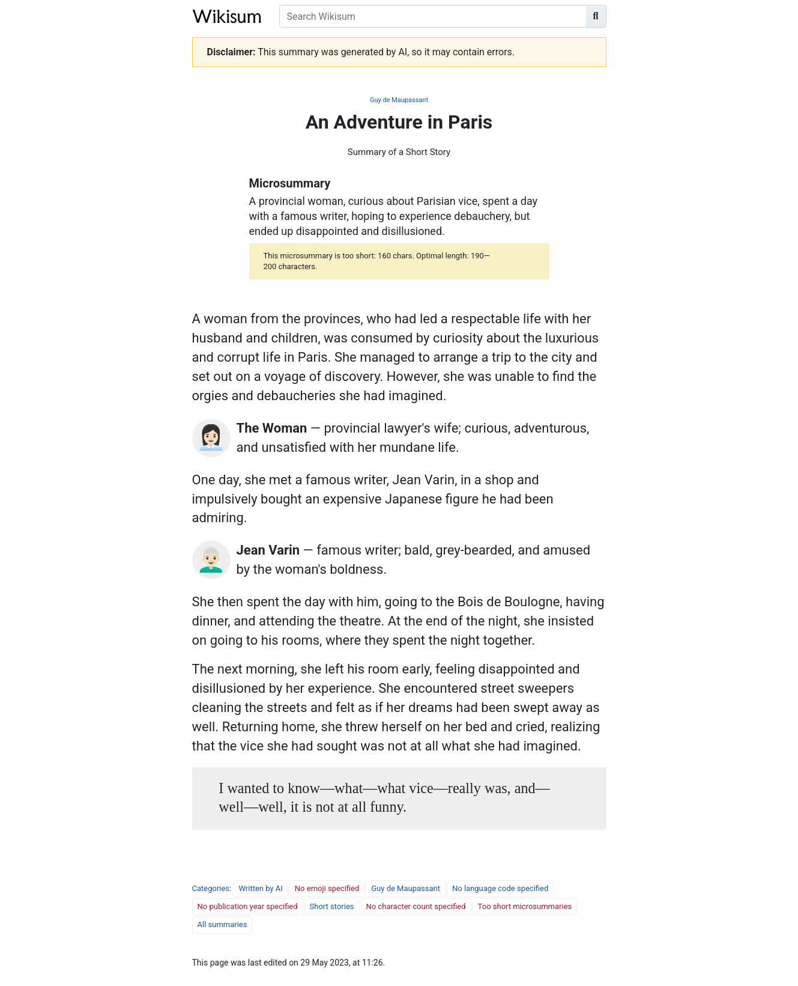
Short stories (332, 906)
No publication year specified (248, 906)
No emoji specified (327, 888)
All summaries (222, 924)
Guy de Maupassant (399, 100)
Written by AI (260, 888)
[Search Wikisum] (433, 16)
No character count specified (416, 906)
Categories (211, 888)
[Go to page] (596, 16)
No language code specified (500, 888)
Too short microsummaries (525, 906)
